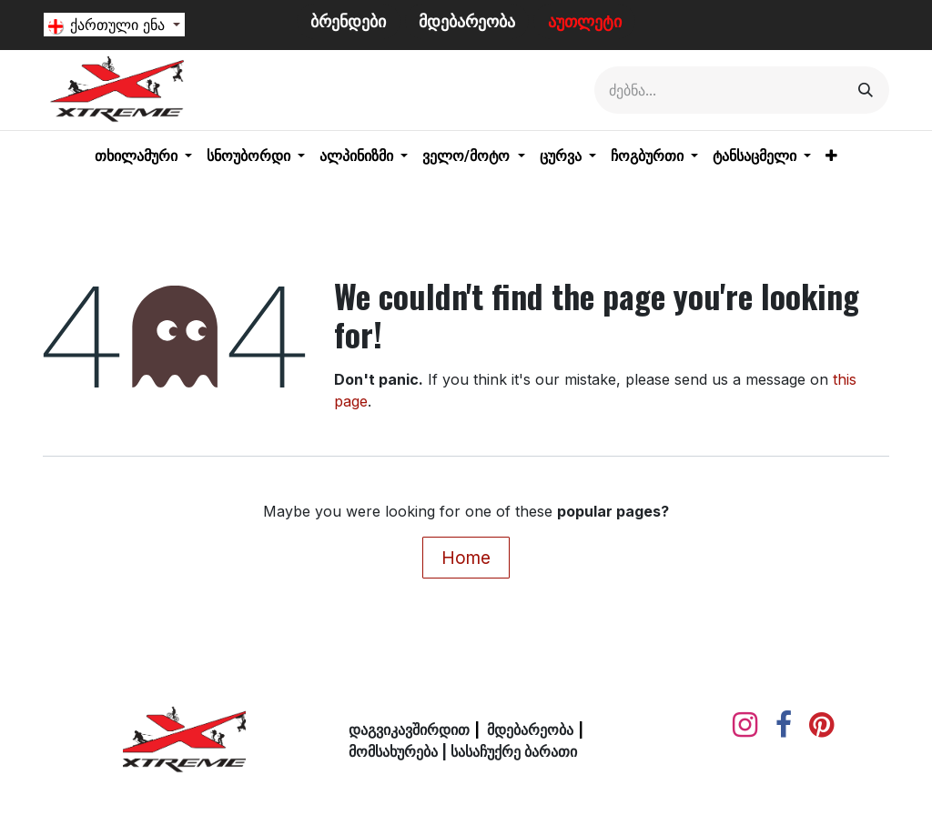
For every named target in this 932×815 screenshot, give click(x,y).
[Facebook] (783, 725)
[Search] (865, 90)
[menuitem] (143, 156)
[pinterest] (821, 725)
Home (466, 557)
